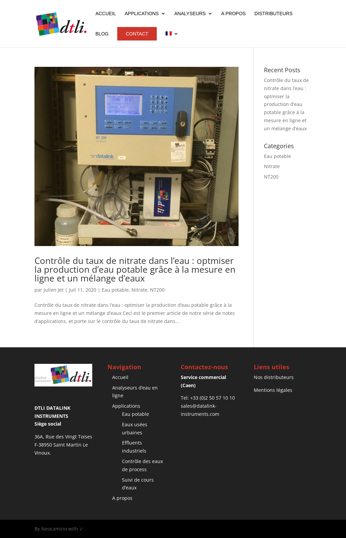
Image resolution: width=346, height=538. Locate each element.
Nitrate (139, 290)
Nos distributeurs (274, 377)
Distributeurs (273, 13)
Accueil (105, 13)
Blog (101, 33)
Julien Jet (54, 290)
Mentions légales (273, 390)
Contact (137, 33)
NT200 (157, 290)
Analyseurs (190, 13)
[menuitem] (172, 39)
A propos (233, 13)
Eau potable (115, 290)
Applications (142, 13)
